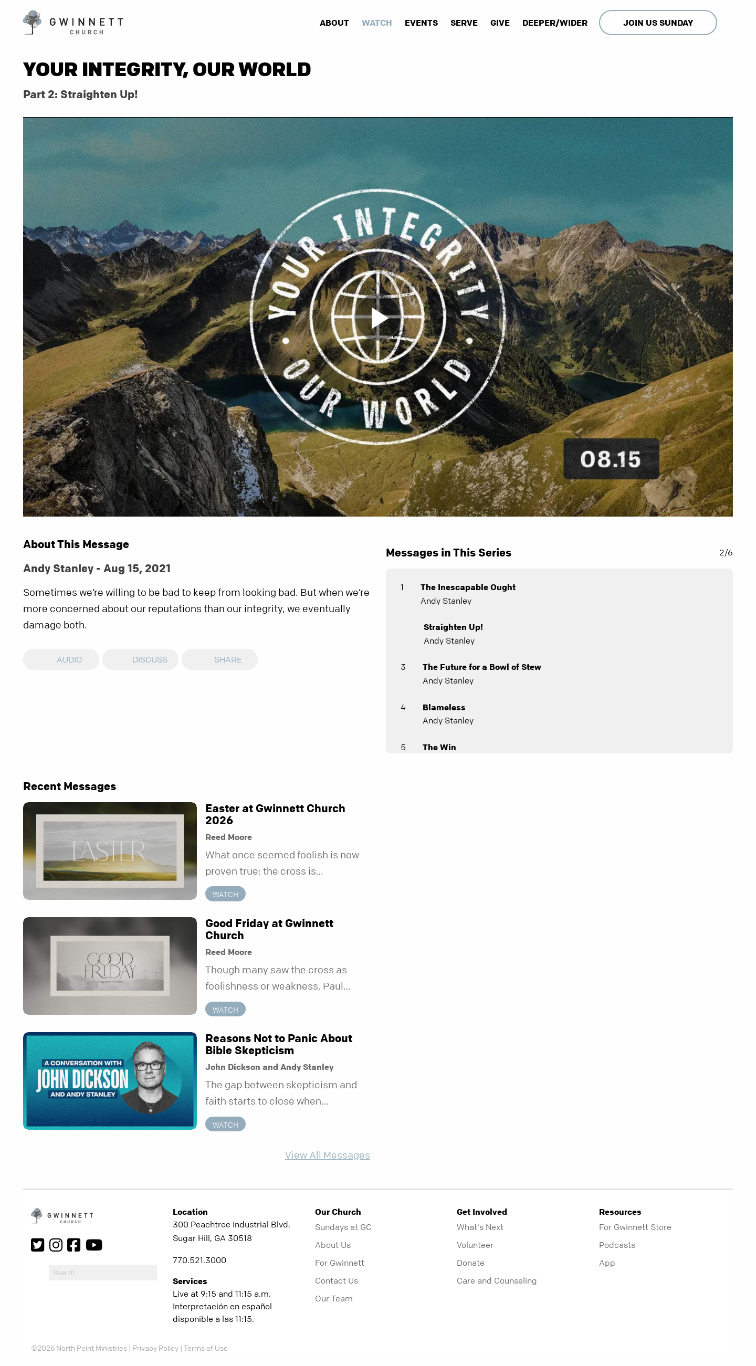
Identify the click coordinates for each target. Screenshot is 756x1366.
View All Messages (327, 1155)
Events (421, 22)
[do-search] (103, 1272)
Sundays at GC (343, 1227)
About (334, 22)
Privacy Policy (155, 1347)
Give (500, 22)
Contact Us (336, 1280)
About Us (333, 1244)
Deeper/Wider (554, 22)
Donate (471, 1262)
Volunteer (475, 1244)
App (607, 1262)
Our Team (334, 1298)
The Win (439, 747)
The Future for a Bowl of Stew (482, 666)
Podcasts (617, 1244)
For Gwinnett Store (635, 1227)
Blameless (444, 707)
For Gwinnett (339, 1262)
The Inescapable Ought (468, 587)
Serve (464, 22)
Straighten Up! (453, 627)
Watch (377, 22)
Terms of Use (206, 1347)
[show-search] (726, 22)
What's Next (480, 1227)
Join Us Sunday (658, 22)
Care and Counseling (497, 1280)
